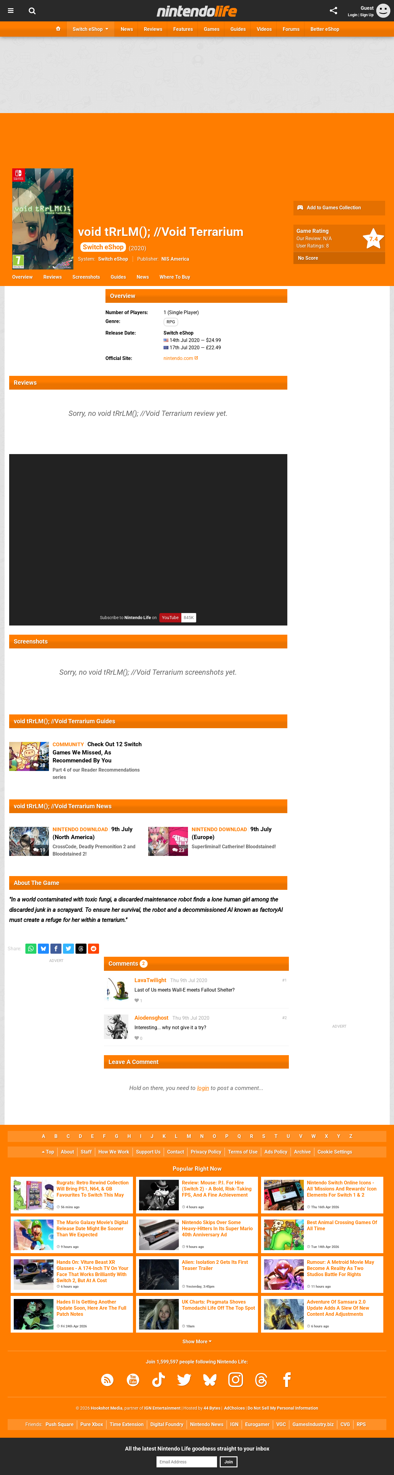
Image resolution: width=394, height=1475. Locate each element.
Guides (118, 277)
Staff (86, 1152)
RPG (171, 322)
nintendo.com (181, 358)
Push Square (60, 1424)
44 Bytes (212, 1408)
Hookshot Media (107, 1408)
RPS (361, 1424)
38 (39, 765)
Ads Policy (275, 1152)
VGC (281, 1424)
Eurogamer (257, 1424)
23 (178, 850)
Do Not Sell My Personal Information (283, 1408)
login (203, 1088)
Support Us (148, 1152)
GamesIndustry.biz (313, 1424)
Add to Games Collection (328, 208)
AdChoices (234, 1408)
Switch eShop (113, 259)
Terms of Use (243, 1152)
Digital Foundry (166, 1424)
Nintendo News (206, 1424)
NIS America (175, 259)
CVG (345, 1424)
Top (48, 1152)
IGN (234, 1424)
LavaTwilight (150, 980)
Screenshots (86, 277)
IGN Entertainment (162, 1408)
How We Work (113, 1152)
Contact (175, 1152)
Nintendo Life (137, 617)
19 (39, 850)
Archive (302, 1152)
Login (352, 15)
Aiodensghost (151, 1018)
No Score (308, 258)
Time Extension (127, 1424)
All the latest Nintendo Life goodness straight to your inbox (197, 1448)
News (143, 277)
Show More (197, 1342)
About (67, 1152)
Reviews (52, 277)
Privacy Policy (206, 1152)
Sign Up (367, 15)
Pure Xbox (91, 1424)
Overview (22, 277)
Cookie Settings (335, 1152)
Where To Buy (175, 277)
